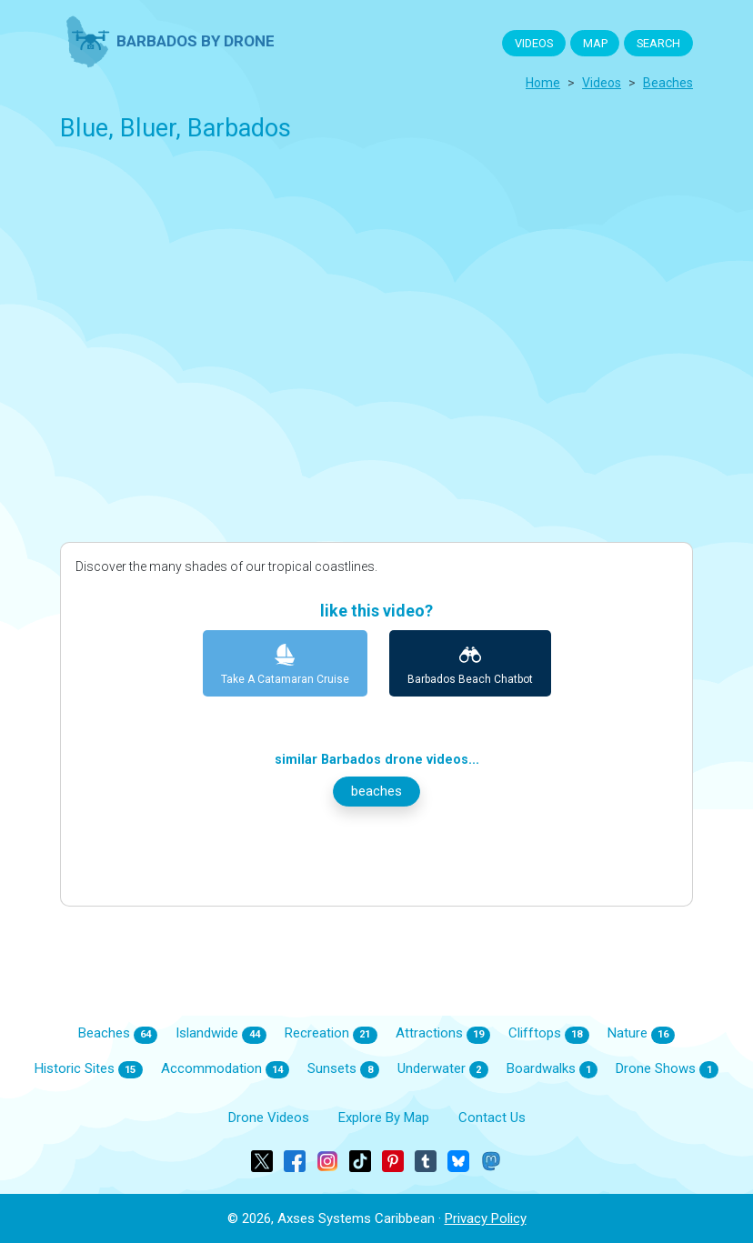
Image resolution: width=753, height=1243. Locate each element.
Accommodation (225, 1069)
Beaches (118, 1034)
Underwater (442, 1069)
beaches (668, 82)
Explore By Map (383, 1117)
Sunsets (343, 1069)
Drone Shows (667, 1069)
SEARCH (658, 43)
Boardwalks (552, 1069)
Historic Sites (89, 1069)
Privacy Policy (486, 1218)
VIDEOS (534, 43)
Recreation (331, 1034)
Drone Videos (268, 1117)
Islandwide (221, 1034)
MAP (595, 43)
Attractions (443, 1034)
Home (543, 82)
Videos (601, 82)
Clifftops (548, 1034)
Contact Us (492, 1117)
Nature (641, 1034)
